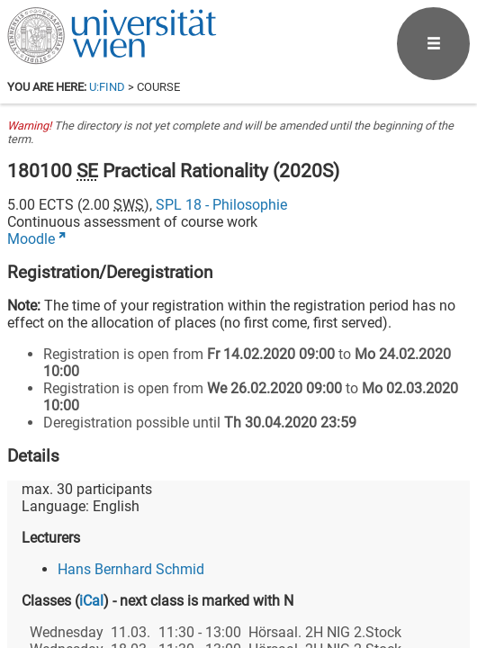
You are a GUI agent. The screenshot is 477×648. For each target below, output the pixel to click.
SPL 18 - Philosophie (221, 204)
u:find (107, 87)
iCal (91, 600)
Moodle (31, 239)
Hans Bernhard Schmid (131, 569)
